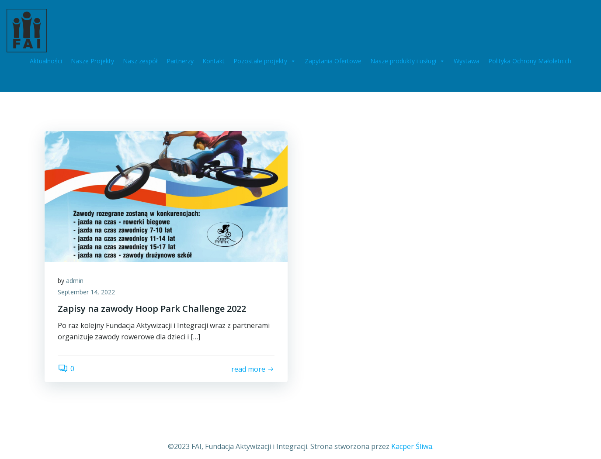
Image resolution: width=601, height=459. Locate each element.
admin (74, 280)
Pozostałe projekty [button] (264, 61)
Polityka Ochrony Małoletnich (529, 61)
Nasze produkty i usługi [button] (407, 61)
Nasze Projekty (92, 61)
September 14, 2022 (86, 292)
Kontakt (213, 61)
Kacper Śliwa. (412, 446)
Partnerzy (180, 61)
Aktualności (46, 61)
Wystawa (466, 61)
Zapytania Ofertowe (333, 61)
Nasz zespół (140, 61)
